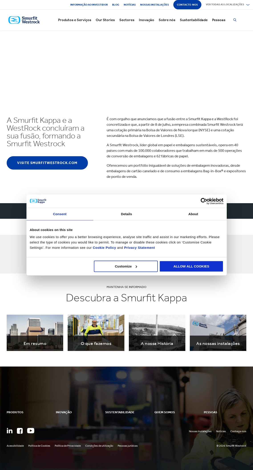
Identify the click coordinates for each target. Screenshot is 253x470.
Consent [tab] (60, 214)
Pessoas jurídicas (128, 445)
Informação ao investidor (89, 4)
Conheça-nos (238, 431)
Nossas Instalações (200, 431)
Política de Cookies (39, 445)
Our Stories (105, 20)
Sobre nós (167, 20)
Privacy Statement (139, 247)
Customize (126, 266)
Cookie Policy (104, 247)
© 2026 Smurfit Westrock (231, 445)
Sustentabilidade (194, 20)
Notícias (130, 4)
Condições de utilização (99, 445)
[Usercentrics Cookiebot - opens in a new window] (203, 201)
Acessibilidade (15, 445)
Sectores (126, 20)
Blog (115, 4)
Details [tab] (126, 214)
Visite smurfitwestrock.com (47, 163)
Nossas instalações (154, 4)
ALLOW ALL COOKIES (191, 266)
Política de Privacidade (68, 445)
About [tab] (193, 214)
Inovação (146, 20)
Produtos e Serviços (74, 20)
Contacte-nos (187, 4)
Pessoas (218, 20)
